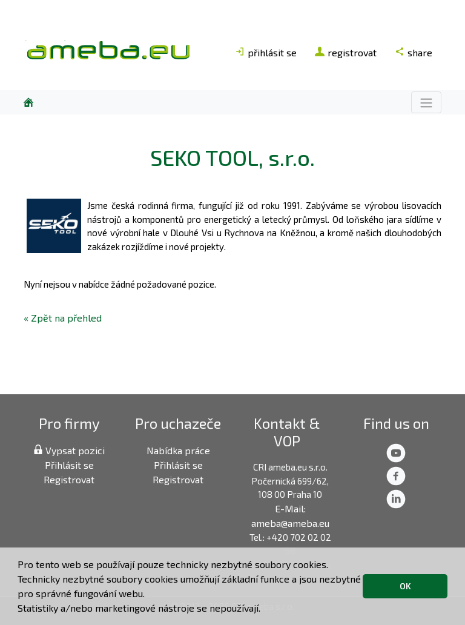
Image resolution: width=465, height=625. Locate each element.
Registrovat (69, 479)
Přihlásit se (69, 465)
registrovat (346, 52)
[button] (264, 610)
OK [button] (405, 586)
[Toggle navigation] (426, 102)
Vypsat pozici (69, 450)
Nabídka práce (178, 450)
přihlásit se (266, 52)
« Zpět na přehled (63, 317)
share (413, 52)
